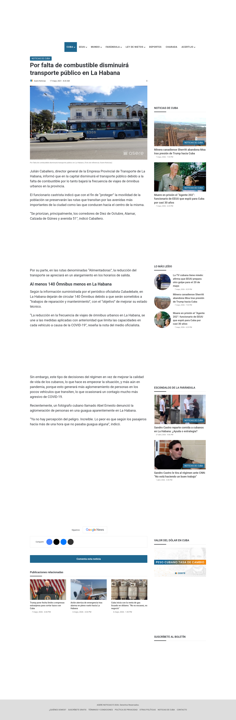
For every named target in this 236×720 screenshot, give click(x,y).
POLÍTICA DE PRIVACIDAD (126, 710)
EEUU (82, 47)
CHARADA (171, 47)
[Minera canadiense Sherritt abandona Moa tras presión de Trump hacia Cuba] (180, 130)
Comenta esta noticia (88, 559)
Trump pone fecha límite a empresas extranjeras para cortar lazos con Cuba (47, 606)
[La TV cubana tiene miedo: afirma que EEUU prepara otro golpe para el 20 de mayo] (162, 281)
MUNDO (95, 47)
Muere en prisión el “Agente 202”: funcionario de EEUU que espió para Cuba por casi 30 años (179, 198)
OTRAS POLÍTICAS (148, 710)
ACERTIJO (187, 47)
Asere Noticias (41, 81)
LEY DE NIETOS (134, 47)
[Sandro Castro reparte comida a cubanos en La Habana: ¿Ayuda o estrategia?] (180, 409)
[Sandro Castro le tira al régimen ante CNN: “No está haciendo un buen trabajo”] (180, 454)
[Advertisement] (118, 21)
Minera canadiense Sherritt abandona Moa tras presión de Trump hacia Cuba (188, 298)
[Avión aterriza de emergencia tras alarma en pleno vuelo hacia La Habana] (89, 590)
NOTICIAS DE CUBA (41, 58)
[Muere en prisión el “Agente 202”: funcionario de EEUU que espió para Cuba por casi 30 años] (180, 177)
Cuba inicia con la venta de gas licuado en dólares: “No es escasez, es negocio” (129, 606)
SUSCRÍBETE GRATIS (77, 710)
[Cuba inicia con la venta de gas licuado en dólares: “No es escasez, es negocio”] (129, 590)
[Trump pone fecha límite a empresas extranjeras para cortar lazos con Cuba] (48, 590)
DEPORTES (155, 47)
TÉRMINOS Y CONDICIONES (100, 710)
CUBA (70, 47)
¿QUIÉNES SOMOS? (57, 710)
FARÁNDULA (113, 47)
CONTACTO (182, 710)
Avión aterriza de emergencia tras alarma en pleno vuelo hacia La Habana (86, 606)
